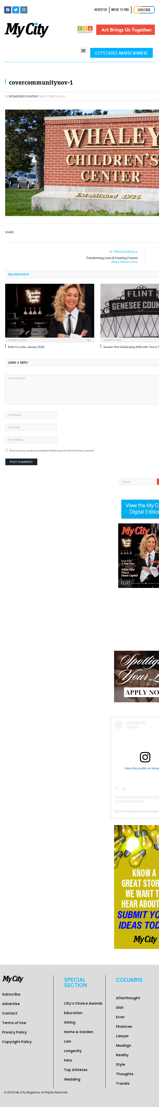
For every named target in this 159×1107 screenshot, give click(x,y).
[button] (83, 50)
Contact (9, 1013)
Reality (122, 1055)
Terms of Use (14, 1022)
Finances (124, 1026)
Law (67, 1041)
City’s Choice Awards (83, 1003)
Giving (69, 1022)
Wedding (72, 1079)
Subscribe (11, 994)
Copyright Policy (17, 1041)
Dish (120, 1007)
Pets (68, 1060)
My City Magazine (126, 811)
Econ (120, 1017)
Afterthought (128, 998)
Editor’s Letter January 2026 (26, 347)
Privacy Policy (14, 1032)
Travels (123, 1083)
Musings (123, 1045)
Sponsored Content (23, 96)
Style (120, 1064)
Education (73, 1012)
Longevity (73, 1050)
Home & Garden (78, 1031)
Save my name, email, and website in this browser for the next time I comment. (51, 450)
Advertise (11, 1003)
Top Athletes (76, 1069)
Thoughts (125, 1074)
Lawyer (122, 1036)
